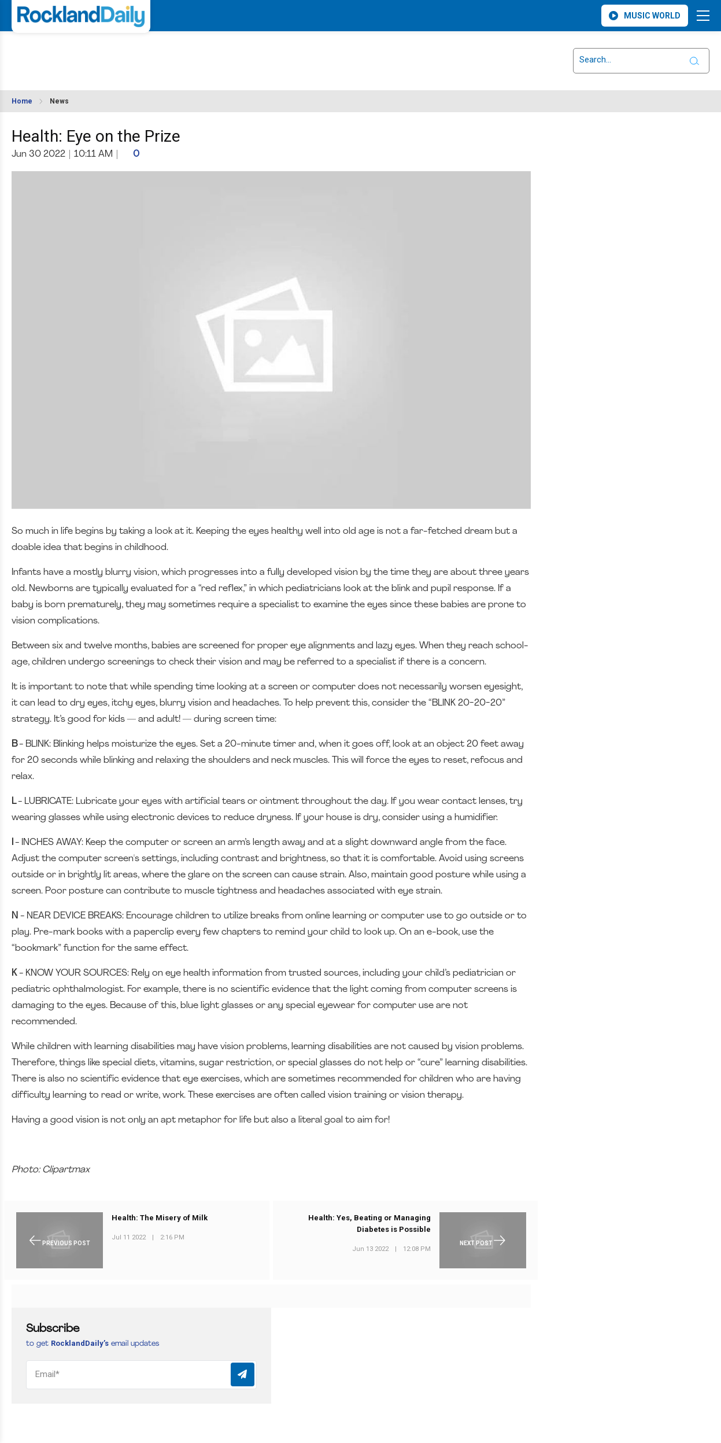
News (59, 101)
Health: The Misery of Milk (160, 1217)
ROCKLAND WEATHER (114, 54)
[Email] (141, 1374)
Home (22, 101)
